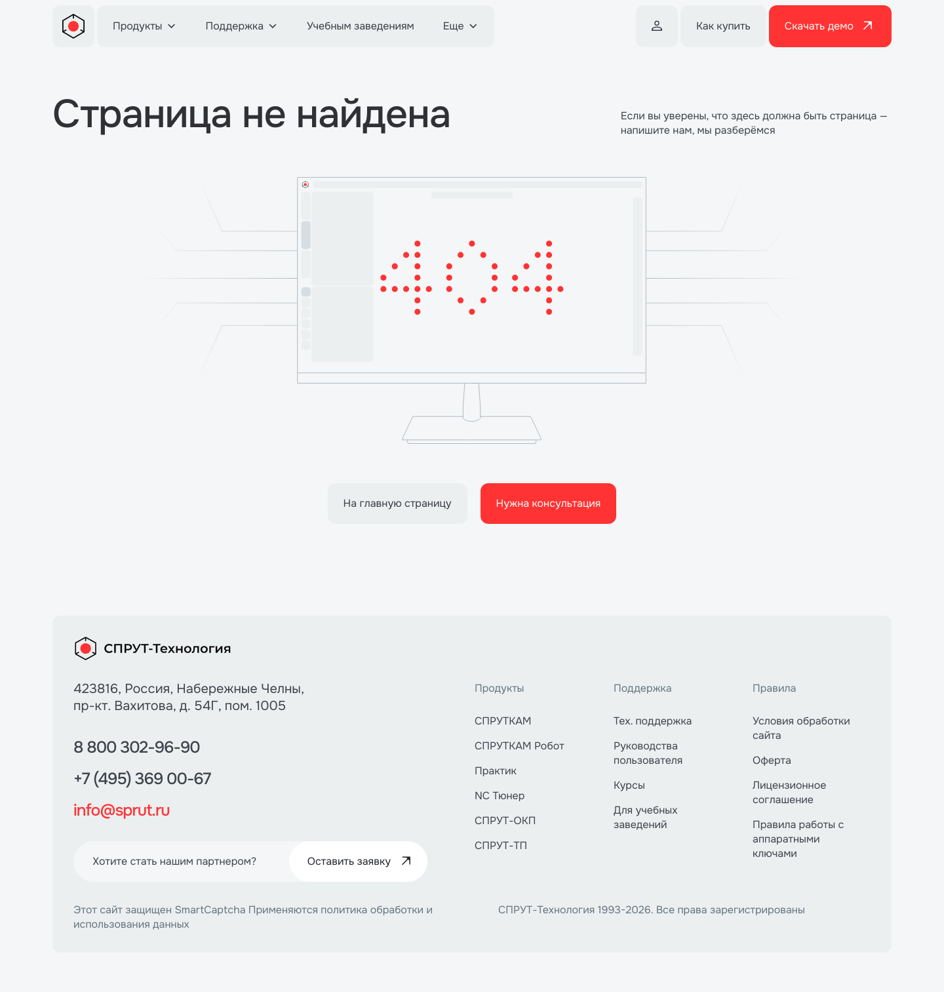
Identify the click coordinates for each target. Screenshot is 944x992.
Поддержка (242, 26)
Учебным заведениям (360, 26)
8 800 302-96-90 (145, 747)
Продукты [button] (145, 26)
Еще (461, 26)
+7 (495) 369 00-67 (151, 778)
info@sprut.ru (128, 810)
